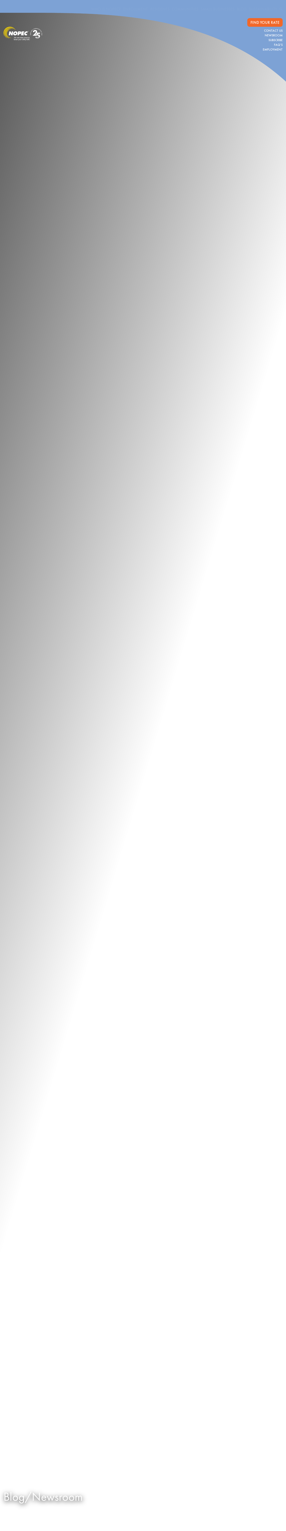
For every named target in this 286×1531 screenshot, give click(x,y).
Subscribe (276, 40)
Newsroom (274, 35)
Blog (242, 9)
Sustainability (263, 9)
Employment (273, 49)
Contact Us (273, 31)
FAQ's (278, 45)
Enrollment (135, 9)
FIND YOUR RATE (265, 22)
